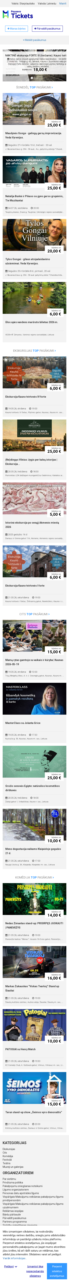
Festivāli (7, 1159)
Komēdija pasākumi (34, 877)
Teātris (6, 1163)
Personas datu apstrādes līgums (21, 1193)
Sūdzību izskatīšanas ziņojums (20, 1225)
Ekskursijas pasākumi (34, 350)
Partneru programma (15, 1221)
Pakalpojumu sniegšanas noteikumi (23, 1186)
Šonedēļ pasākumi (34, 87)
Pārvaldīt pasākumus (14, 1218)
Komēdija (8, 1156)
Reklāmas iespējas (13, 1211)
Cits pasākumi (34, 614)
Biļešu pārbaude (12, 1214)
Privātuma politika (13, 1182)
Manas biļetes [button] (16, 28)
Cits (5, 1152)
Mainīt (62, 3)
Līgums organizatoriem (16, 1189)
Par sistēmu (9, 1179)
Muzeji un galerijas (13, 1166)
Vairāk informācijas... (15, 1258)
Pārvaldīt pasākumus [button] (47, 28)
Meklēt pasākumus (34, 40)
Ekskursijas (9, 1149)
